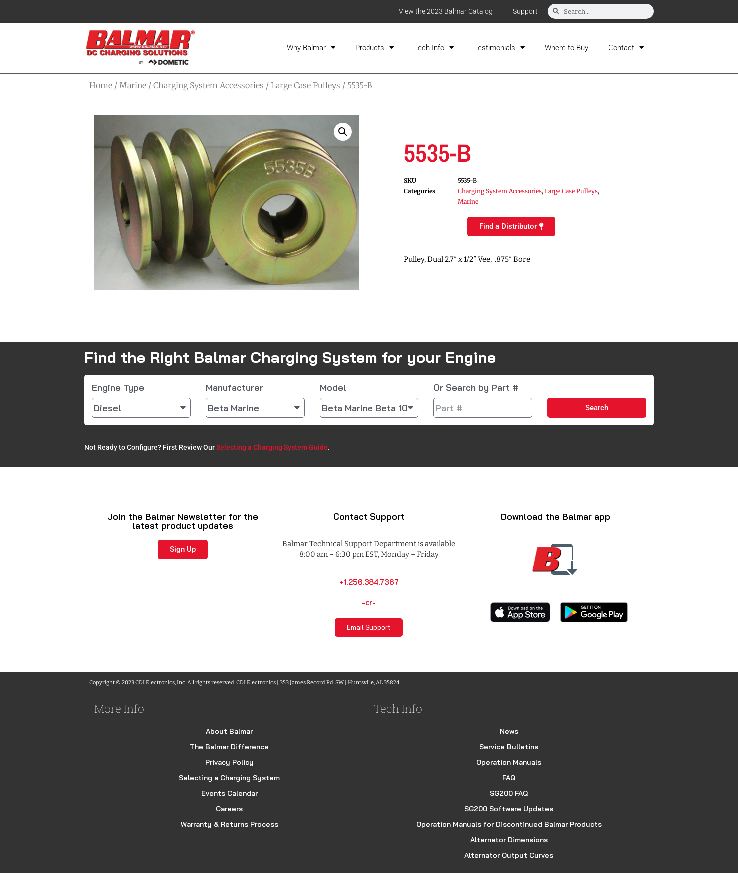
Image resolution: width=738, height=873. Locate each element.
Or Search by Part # (476, 387)
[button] (343, 132)
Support (525, 11)
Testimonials (499, 47)
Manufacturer (234, 387)
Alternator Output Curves (508, 855)
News (509, 731)
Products (374, 47)
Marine (132, 85)
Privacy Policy (229, 762)
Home (100, 85)
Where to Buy (566, 47)
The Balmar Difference (229, 746)
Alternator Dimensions (509, 839)
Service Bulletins (508, 746)
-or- (369, 602)
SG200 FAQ (509, 793)
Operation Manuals (508, 762)
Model (333, 387)
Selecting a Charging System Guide (272, 447)
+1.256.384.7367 (369, 582)
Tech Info (434, 47)
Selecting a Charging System (229, 777)
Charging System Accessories (208, 85)
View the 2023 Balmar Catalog (446, 11)
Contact (626, 47)
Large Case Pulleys (305, 85)
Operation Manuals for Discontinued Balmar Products (509, 824)
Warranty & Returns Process (229, 824)
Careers (229, 808)
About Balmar (229, 731)
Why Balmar (311, 47)
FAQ (508, 777)
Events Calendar (229, 793)
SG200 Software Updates (508, 808)
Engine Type (118, 387)
